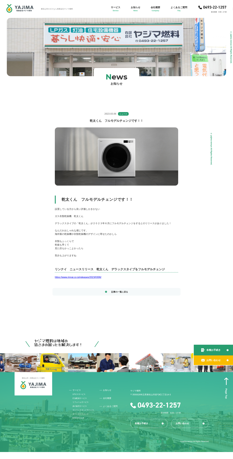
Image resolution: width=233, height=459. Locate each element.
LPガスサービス (80, 396)
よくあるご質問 (115, 408)
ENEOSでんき (80, 427)
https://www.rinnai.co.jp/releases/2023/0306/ (78, 277)
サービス (77, 391)
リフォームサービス (82, 407)
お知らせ (112, 391)
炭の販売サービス (81, 412)
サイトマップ (204, 442)
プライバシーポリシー (184, 442)
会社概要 (112, 399)
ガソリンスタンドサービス (85, 417)
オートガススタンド (82, 422)
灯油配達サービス (81, 402)
